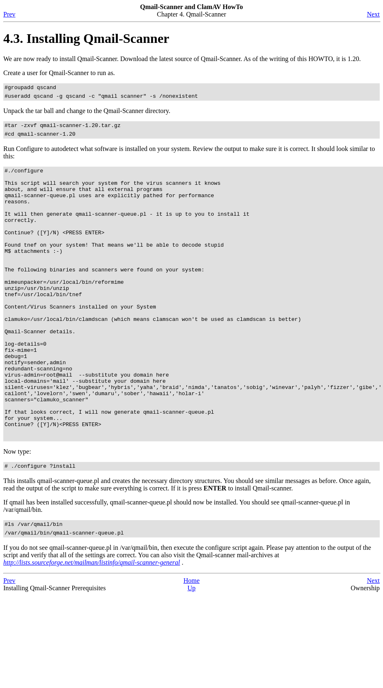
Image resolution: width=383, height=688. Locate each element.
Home (191, 643)
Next (373, 14)
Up (192, 651)
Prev (9, 14)
